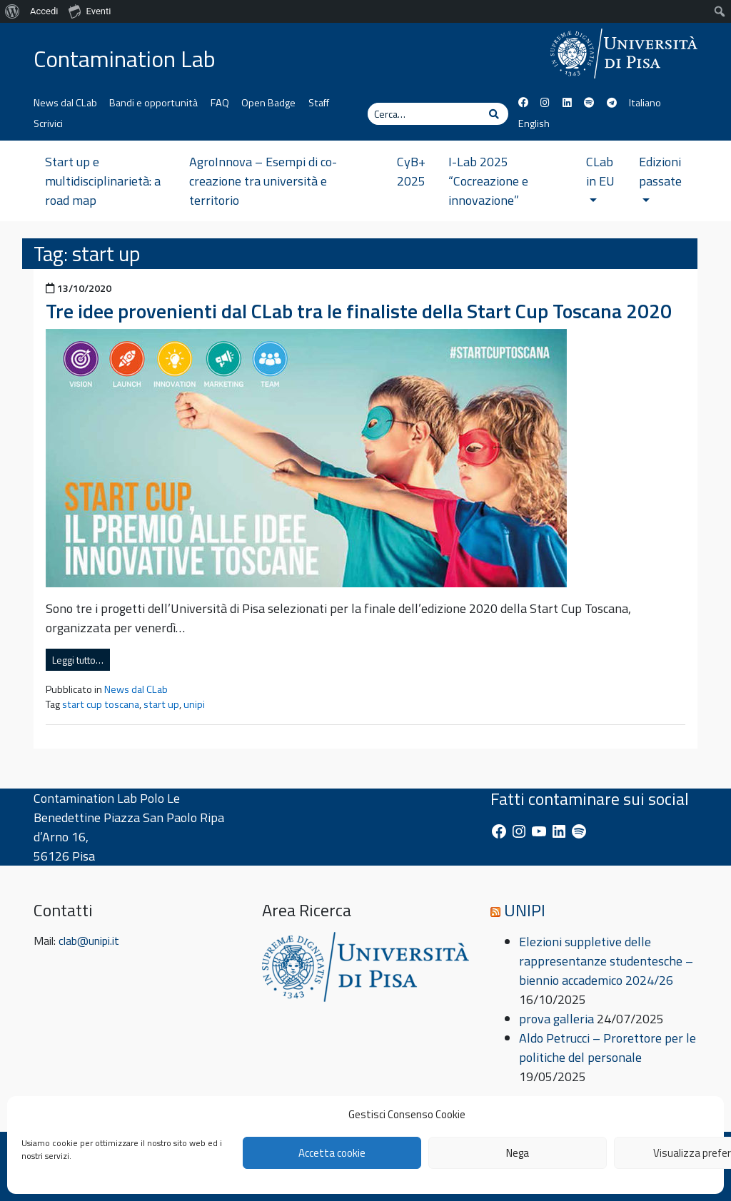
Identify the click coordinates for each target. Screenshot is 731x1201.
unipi (194, 704)
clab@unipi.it (89, 940)
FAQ (220, 103)
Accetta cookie (332, 1153)
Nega (517, 1153)
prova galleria (556, 1018)
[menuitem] (12, 11)
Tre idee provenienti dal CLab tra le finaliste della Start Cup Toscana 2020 (359, 310)
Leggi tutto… (78, 659)
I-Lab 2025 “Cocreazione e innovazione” (488, 181)
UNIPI (524, 910)
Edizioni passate (660, 176)
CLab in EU (600, 176)
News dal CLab (65, 103)
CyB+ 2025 (411, 171)
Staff (318, 103)
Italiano (645, 103)
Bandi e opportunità (153, 103)
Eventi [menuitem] (90, 10)
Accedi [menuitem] (44, 11)
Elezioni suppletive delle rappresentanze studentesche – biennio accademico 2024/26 (606, 961)
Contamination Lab (125, 58)
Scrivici (48, 123)
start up (161, 704)
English (534, 123)
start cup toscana (100, 704)
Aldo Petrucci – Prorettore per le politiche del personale (607, 1047)
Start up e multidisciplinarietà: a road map (103, 181)
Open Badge (268, 103)
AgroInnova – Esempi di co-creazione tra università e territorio (263, 181)
